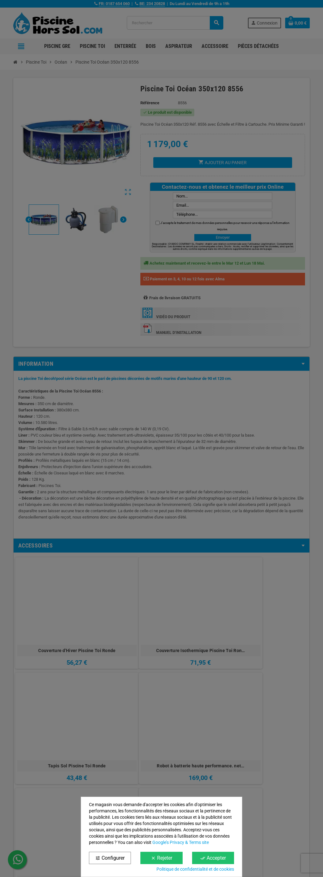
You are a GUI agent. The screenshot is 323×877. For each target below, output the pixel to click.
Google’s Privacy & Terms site (180, 842)
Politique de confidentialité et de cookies (195, 869)
